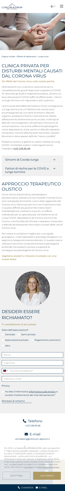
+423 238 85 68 (32, 425)
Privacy (6, 385)
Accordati (47, 475)
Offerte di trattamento (26, 56)
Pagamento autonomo (47, 340)
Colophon (28, 467)
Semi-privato (28, 334)
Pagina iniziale (8, 56)
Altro (7, 345)
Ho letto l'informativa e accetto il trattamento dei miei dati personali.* (31, 393)
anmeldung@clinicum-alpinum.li (32, 439)
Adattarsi (16, 475)
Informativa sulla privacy (42, 391)
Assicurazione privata (16, 340)
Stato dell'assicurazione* (15, 329)
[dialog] (32, 463)
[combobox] (5, 370)
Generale (10, 334)
